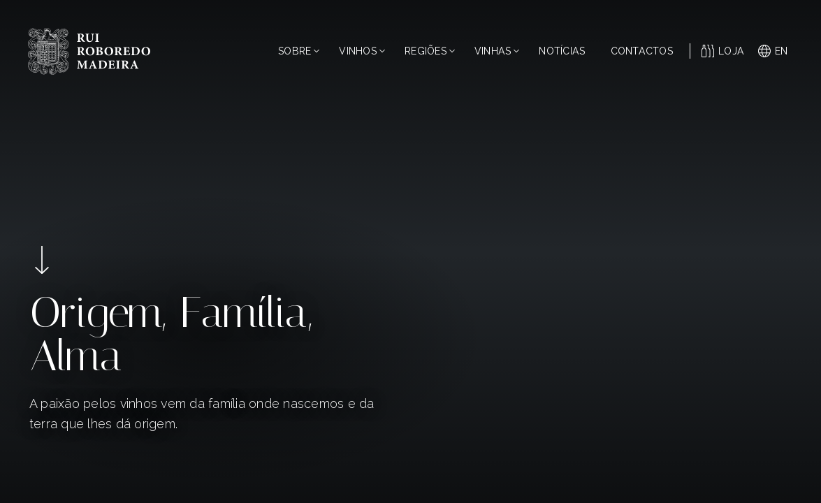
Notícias (562, 51)
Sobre (298, 51)
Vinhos (362, 51)
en (773, 51)
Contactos (642, 51)
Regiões (430, 51)
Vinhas (497, 51)
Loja (723, 51)
